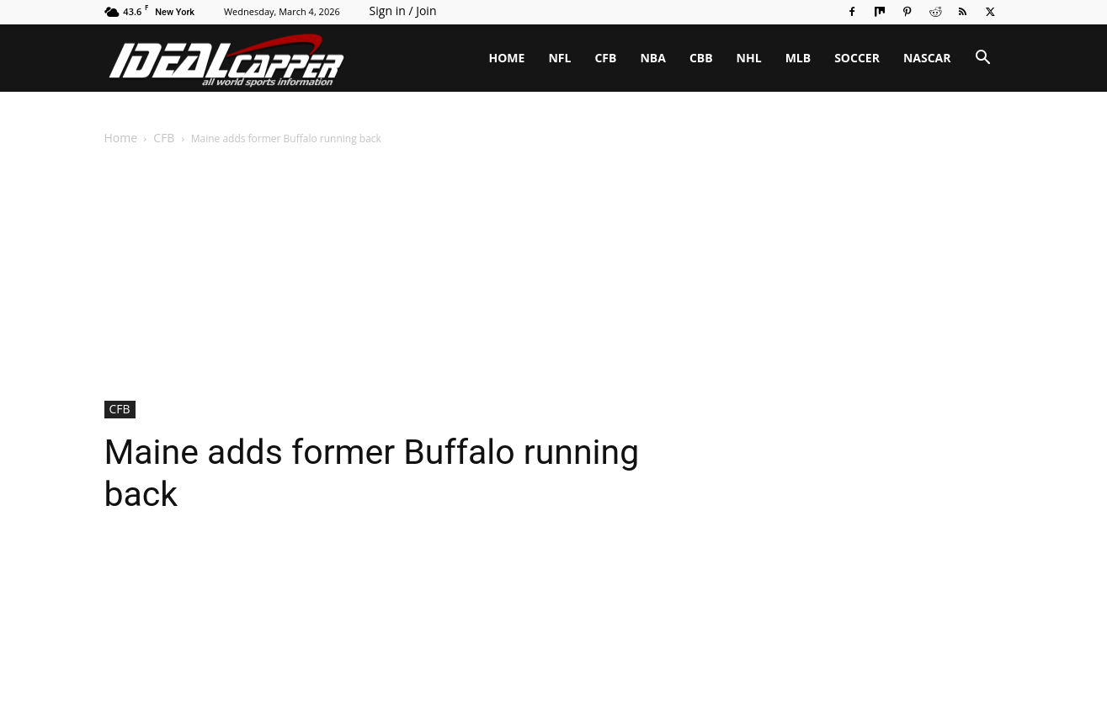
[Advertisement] (553, 274)
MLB (798, 58)
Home (121, 138)
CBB (701, 58)
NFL (559, 58)
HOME (507, 58)
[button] (983, 59)
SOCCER (857, 58)
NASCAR (927, 58)
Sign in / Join (403, 11)
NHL (749, 58)
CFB (605, 58)
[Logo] (226, 58)
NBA (652, 58)
